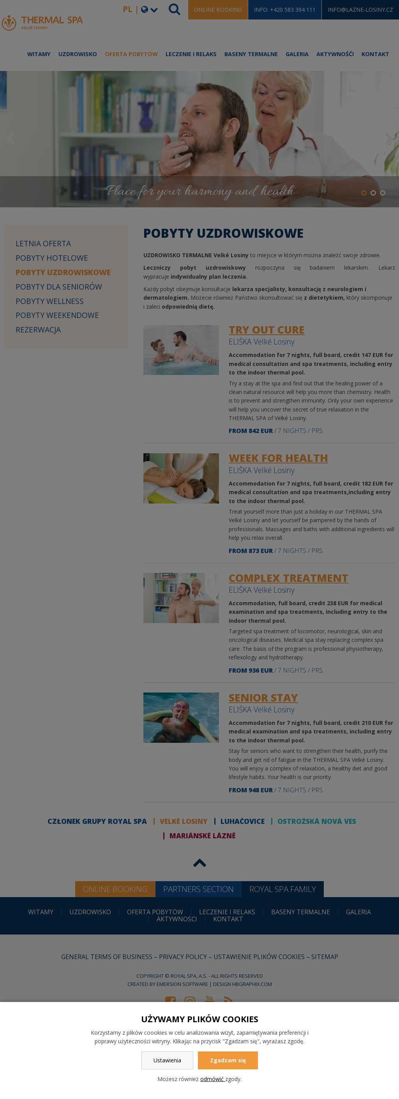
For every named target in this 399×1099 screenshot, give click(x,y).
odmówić (212, 1079)
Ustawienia (167, 1060)
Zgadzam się (228, 1060)
